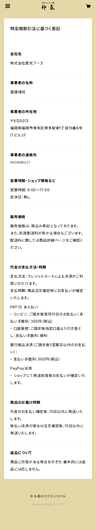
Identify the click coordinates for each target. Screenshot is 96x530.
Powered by (48, 504)
